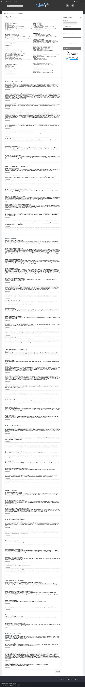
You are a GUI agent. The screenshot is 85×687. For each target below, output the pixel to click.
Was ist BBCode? (8, 65)
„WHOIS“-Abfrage (25, 652)
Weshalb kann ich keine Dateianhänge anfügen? (13, 56)
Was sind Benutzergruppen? (38, 25)
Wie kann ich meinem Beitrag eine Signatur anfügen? (14, 51)
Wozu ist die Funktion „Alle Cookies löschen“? (12, 31)
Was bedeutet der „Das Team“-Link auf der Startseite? (42, 30)
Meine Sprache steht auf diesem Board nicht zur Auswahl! (15, 39)
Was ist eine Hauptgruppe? (37, 29)
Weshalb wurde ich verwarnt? (10, 57)
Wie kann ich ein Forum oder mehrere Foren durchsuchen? (43, 46)
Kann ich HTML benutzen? (9, 66)
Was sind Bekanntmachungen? (10, 70)
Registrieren (70, 17)
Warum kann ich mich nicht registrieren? (12, 25)
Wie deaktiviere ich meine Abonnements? (40, 59)
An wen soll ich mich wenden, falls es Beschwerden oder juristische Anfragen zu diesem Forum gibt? (46, 71)
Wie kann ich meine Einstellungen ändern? (12, 35)
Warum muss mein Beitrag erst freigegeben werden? (14, 60)
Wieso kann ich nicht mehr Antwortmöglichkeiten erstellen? (15, 53)
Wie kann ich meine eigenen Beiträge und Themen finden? (43, 50)
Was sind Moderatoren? (37, 24)
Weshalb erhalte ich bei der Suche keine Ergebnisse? (42, 47)
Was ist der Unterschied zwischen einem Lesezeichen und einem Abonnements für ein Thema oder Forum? (46, 55)
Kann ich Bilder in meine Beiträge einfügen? (12, 68)
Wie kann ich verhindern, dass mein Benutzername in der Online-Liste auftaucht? (18, 36)
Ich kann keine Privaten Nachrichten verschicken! (41, 34)
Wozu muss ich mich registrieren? (11, 23)
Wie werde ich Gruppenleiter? (38, 27)
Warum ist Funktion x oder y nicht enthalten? (40, 69)
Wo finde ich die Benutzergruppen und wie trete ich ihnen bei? (43, 26)
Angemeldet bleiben (67, 26)
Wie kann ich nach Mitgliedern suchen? (39, 49)
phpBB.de (34, 199)
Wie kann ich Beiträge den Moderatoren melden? (13, 58)
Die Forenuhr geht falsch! (9, 37)
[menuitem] (8, 2)
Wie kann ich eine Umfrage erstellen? (11, 52)
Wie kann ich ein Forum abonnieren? (39, 58)
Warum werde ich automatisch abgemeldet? (12, 30)
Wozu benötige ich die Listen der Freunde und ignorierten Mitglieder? (44, 40)
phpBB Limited (26, 199)
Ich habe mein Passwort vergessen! (11, 29)
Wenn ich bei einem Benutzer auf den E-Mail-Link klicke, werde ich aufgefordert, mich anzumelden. (18, 45)
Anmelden (65, 17)
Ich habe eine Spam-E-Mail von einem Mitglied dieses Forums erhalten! (45, 36)
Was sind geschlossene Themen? (11, 73)
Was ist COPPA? (8, 24)
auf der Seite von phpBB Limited (51, 637)
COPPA (6, 113)
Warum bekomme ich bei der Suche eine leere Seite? (42, 48)
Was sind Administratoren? (37, 23)
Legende (2, 679)
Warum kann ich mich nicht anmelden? (11, 27)
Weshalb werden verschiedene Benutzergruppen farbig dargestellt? (44, 28)
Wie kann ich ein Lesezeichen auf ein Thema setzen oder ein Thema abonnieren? (44, 57)
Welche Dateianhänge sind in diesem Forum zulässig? (42, 63)
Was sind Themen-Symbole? (10, 74)
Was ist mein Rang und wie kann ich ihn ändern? (13, 43)
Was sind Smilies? (8, 67)
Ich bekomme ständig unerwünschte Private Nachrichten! (42, 35)
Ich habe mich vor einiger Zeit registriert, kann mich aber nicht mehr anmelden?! (18, 28)
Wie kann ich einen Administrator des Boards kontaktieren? (43, 72)
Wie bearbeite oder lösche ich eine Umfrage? (12, 54)
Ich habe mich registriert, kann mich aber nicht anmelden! (14, 26)
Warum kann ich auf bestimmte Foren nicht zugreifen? (14, 55)
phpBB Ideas (53, 644)
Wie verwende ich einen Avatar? (10, 42)
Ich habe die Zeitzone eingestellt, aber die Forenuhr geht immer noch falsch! (18, 38)
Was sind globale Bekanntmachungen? (11, 69)
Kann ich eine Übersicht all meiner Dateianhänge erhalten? (43, 64)
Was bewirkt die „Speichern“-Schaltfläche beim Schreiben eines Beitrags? (17, 59)
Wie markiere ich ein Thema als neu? (11, 61)
